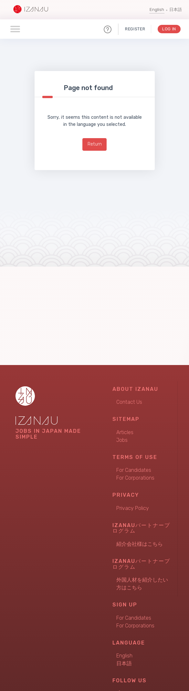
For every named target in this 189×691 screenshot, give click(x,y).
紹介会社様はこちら (139, 544)
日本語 (175, 9)
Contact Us (129, 402)
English (157, 9)
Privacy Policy (132, 508)
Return (95, 144)
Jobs (122, 440)
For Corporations (135, 478)
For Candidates (133, 470)
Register (135, 28)
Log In (169, 28)
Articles (124, 432)
